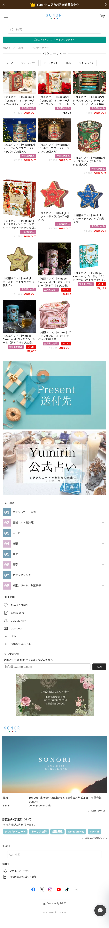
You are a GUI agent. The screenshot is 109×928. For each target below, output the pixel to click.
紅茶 (15, 543)
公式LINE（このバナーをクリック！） (54, 39)
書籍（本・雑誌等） (24, 522)
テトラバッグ (86, 63)
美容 (15, 564)
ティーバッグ (28, 63)
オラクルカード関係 (24, 512)
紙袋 (68, 63)
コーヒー (18, 533)
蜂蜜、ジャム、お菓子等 (27, 585)
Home (6, 47)
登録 (99, 666)
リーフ (9, 63)
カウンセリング (22, 575)
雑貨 (15, 554)
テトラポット (51, 63)
